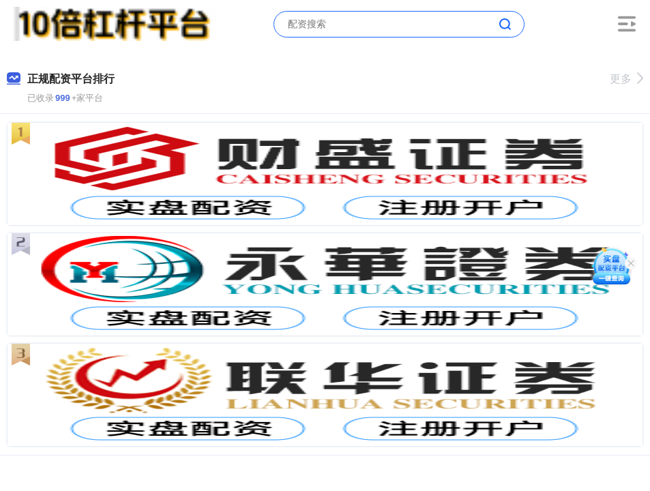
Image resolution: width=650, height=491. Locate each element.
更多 (626, 79)
